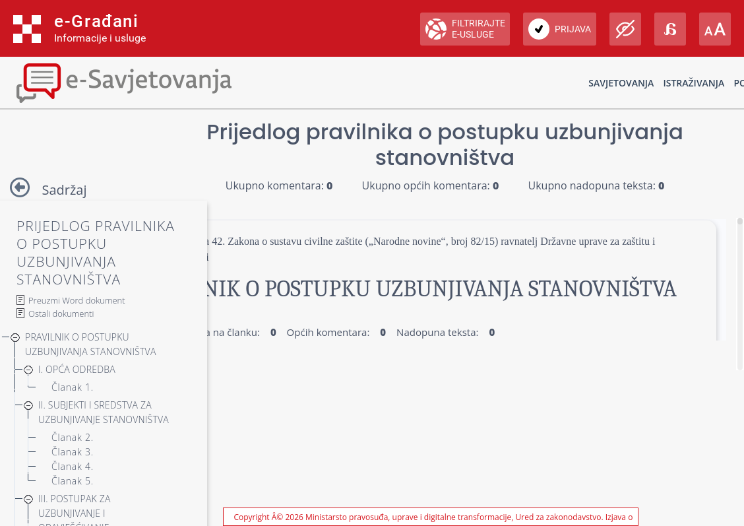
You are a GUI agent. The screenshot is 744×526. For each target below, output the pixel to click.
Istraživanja (693, 83)
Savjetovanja (621, 83)
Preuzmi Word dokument (76, 300)
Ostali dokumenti (61, 313)
